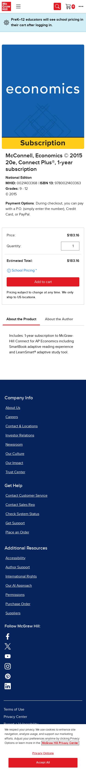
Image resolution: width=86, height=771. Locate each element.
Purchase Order (18, 604)
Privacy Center (15, 717)
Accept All (43, 762)
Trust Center (15, 472)
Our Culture (15, 454)
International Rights (21, 576)
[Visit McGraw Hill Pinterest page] (8, 676)
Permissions (15, 595)
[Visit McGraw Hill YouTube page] (8, 656)
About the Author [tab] (59, 319)
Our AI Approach (19, 585)
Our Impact (14, 463)
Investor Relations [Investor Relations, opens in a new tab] (20, 435)
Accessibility (15, 558)
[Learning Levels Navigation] (18, 6)
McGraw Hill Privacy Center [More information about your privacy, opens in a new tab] (60, 743)
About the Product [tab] (21, 319)
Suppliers (13, 613)
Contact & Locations (22, 426)
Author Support (18, 567)
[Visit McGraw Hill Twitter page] (8, 646)
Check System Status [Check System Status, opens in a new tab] (22, 514)
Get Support (15, 523)
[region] (43, 747)
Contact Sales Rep (20, 505)
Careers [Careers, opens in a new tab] (12, 417)
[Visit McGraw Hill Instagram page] (8, 666)
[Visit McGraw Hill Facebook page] (8, 636)
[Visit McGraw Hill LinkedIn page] (8, 686)
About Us (13, 408)
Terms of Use (14, 709)
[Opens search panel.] (57, 6)
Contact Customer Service (26, 495)
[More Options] (81, 6)
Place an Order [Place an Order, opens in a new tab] (17, 532)
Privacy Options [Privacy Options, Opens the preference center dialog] (43, 753)
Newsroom (14, 444)
